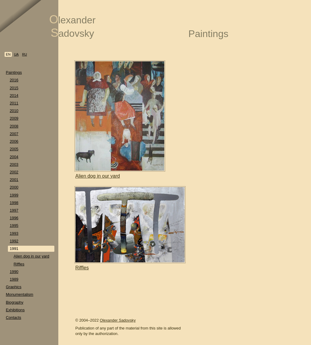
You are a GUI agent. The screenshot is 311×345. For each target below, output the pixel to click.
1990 (14, 271)
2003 (14, 164)
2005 (14, 149)
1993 (14, 233)
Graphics (13, 287)
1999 (14, 195)
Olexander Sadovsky (118, 320)
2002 (14, 172)
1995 (14, 225)
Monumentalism (19, 294)
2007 (14, 134)
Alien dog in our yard (31, 256)
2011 (14, 103)
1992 (14, 241)
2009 (14, 118)
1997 (14, 210)
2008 (14, 126)
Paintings (14, 72)
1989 (14, 279)
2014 (14, 95)
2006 (14, 141)
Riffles (19, 264)
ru (24, 54)
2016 (14, 80)
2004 (14, 157)
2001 (14, 179)
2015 (14, 88)
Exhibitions (15, 310)
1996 (14, 218)
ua (16, 54)
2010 (14, 110)
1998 (14, 202)
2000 (14, 187)
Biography (14, 302)
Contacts (13, 317)
